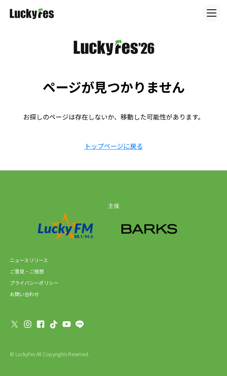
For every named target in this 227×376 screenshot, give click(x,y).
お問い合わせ (24, 294)
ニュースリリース (29, 259)
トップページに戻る (113, 146)
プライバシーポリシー (34, 282)
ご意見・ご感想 (27, 271)
